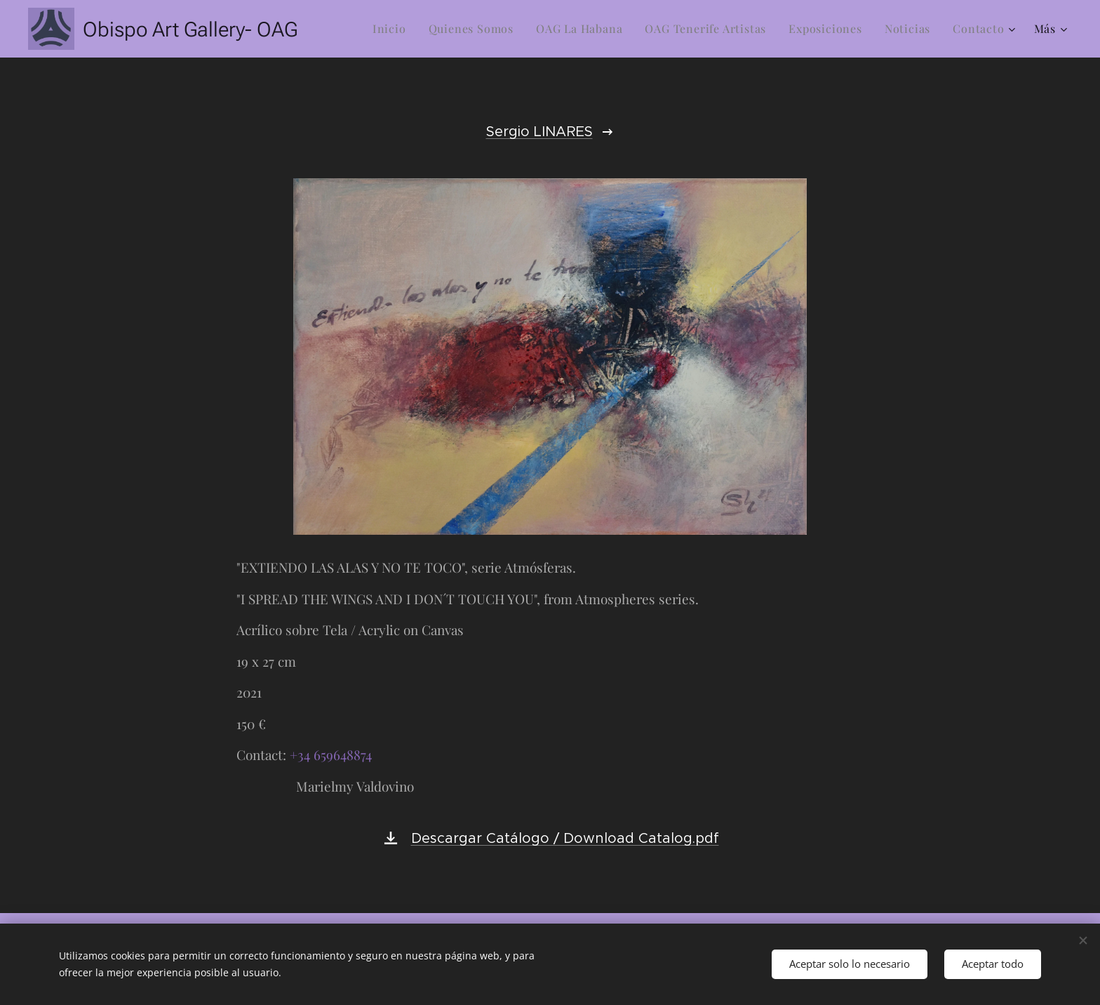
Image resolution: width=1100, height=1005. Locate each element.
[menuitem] (393, 28)
